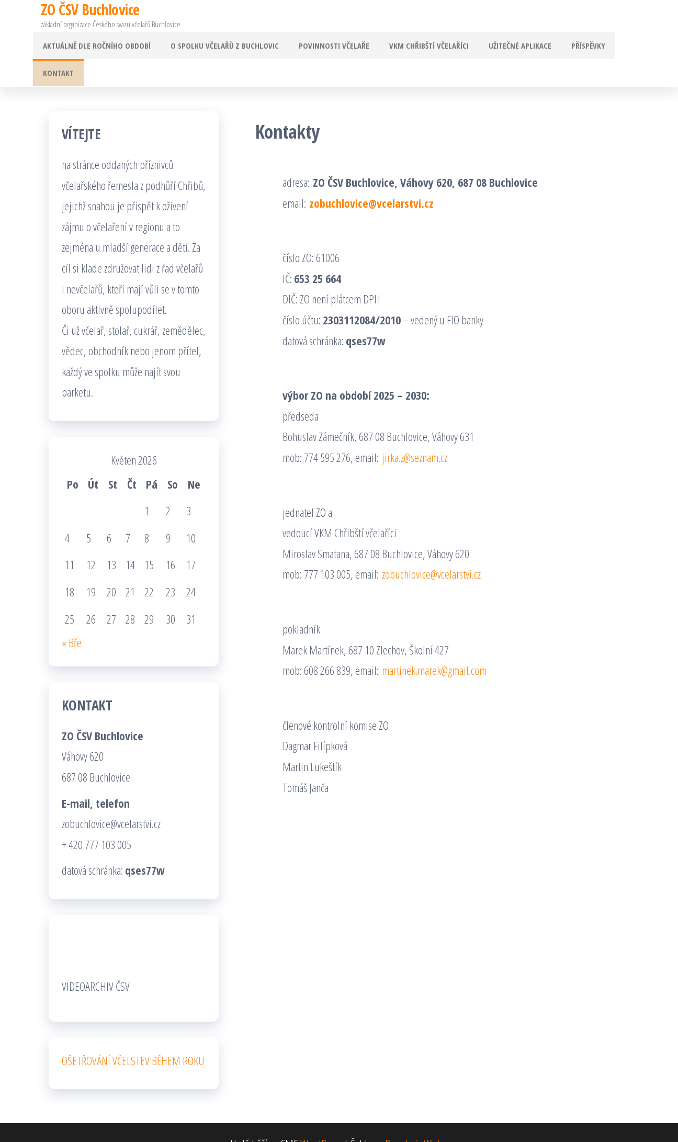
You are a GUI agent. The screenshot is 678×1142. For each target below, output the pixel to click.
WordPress (321, 1120)
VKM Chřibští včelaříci (422, 47)
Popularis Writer (416, 1120)
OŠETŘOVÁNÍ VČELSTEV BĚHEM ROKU (133, 1037)
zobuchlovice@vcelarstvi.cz (371, 180)
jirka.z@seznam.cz (414, 434)
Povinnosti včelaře (332, 47)
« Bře (72, 619)
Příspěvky (574, 47)
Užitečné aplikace (509, 47)
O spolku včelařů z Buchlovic (227, 47)
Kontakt (621, 47)
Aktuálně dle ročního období (103, 47)
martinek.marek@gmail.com (434, 647)
